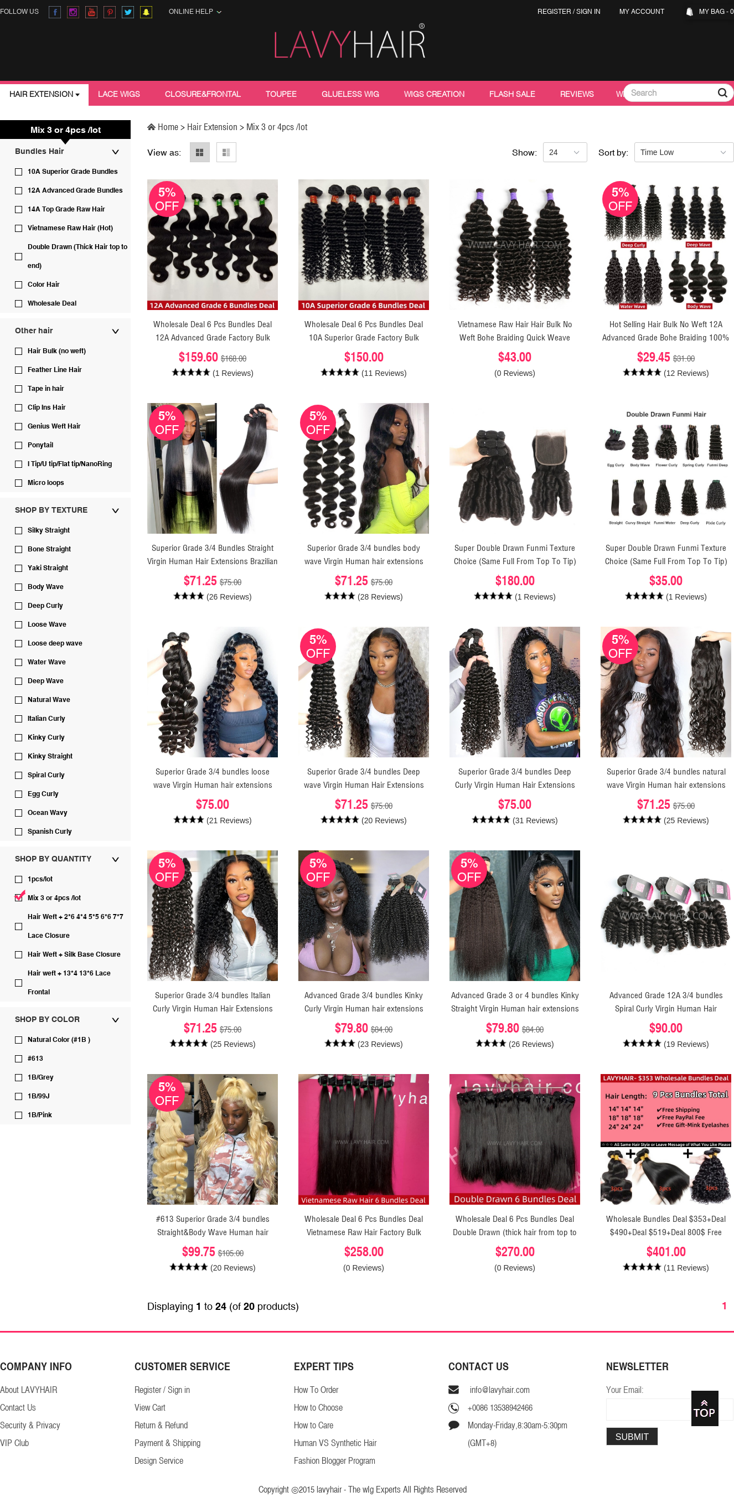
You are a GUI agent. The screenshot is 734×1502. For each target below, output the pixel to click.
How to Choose (318, 1407)
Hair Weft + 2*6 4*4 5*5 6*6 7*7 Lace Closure (75, 926)
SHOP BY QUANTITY (53, 858)
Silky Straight (49, 530)
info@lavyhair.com (499, 1390)
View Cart (150, 1407)
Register (554, 12)
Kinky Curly (46, 737)
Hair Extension (41, 94)
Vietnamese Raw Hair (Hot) (70, 228)
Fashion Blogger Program (334, 1460)
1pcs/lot (40, 879)
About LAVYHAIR (28, 1390)
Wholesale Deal (52, 303)
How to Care (313, 1425)
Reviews (577, 94)
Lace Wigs (119, 94)
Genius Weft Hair (54, 426)
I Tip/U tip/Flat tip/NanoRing (70, 464)
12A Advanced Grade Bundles (75, 190)
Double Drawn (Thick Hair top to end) (77, 256)
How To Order (316, 1390)
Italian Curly (46, 718)
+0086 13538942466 (500, 1407)
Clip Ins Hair (47, 407)
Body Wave (46, 587)
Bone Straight (49, 549)
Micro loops (46, 483)
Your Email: (625, 1390)
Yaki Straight (48, 568)
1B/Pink (40, 1115)
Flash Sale (512, 94)
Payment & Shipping (167, 1443)
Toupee (281, 94)
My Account (643, 12)
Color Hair (44, 284)
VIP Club (14, 1443)
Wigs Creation (434, 94)
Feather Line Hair (55, 370)
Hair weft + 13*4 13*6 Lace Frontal (69, 982)
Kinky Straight (50, 756)
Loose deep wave (55, 643)
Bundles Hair (39, 151)
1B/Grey (41, 1077)
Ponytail (40, 445)
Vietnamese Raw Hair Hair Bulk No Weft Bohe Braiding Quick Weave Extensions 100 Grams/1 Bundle (515, 337)
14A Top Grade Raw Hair (66, 209)
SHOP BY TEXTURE (51, 509)
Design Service (159, 1460)
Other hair (34, 330)
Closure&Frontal (203, 94)
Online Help (195, 12)
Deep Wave (46, 681)
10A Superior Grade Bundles (73, 172)
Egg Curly (43, 794)
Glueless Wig (350, 94)
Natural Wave (49, 700)
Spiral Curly (46, 775)
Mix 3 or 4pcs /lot (54, 898)
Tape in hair (46, 389)
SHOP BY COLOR (47, 1019)
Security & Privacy (30, 1425)
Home (163, 126)
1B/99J (39, 1096)
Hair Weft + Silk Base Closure (74, 954)
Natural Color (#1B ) (59, 1040)
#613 (35, 1058)
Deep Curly (45, 606)
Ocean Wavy (48, 813)
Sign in (588, 12)
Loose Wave (47, 624)
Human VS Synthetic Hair (335, 1443)
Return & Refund (161, 1425)
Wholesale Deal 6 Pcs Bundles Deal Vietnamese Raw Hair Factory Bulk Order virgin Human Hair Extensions (364, 1232)
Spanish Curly (50, 831)
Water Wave (47, 662)
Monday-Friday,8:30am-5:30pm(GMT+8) (517, 1434)
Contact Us (18, 1407)
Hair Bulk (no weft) (57, 351)
